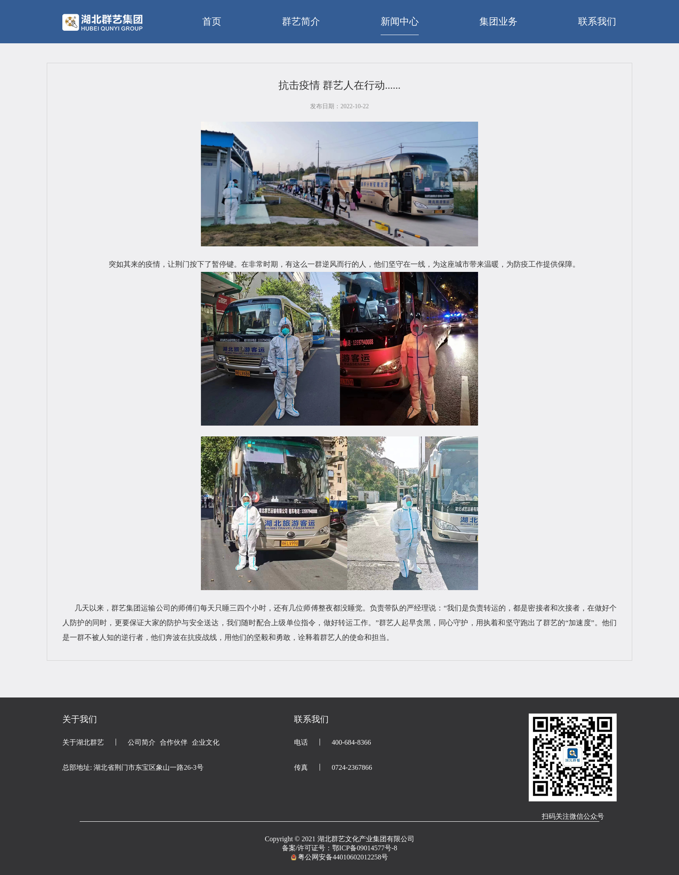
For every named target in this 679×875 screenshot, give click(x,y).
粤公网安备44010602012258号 (343, 857)
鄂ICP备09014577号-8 (364, 848)
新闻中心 (400, 21)
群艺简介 (301, 21)
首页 (211, 21)
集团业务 (498, 21)
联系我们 (597, 21)
